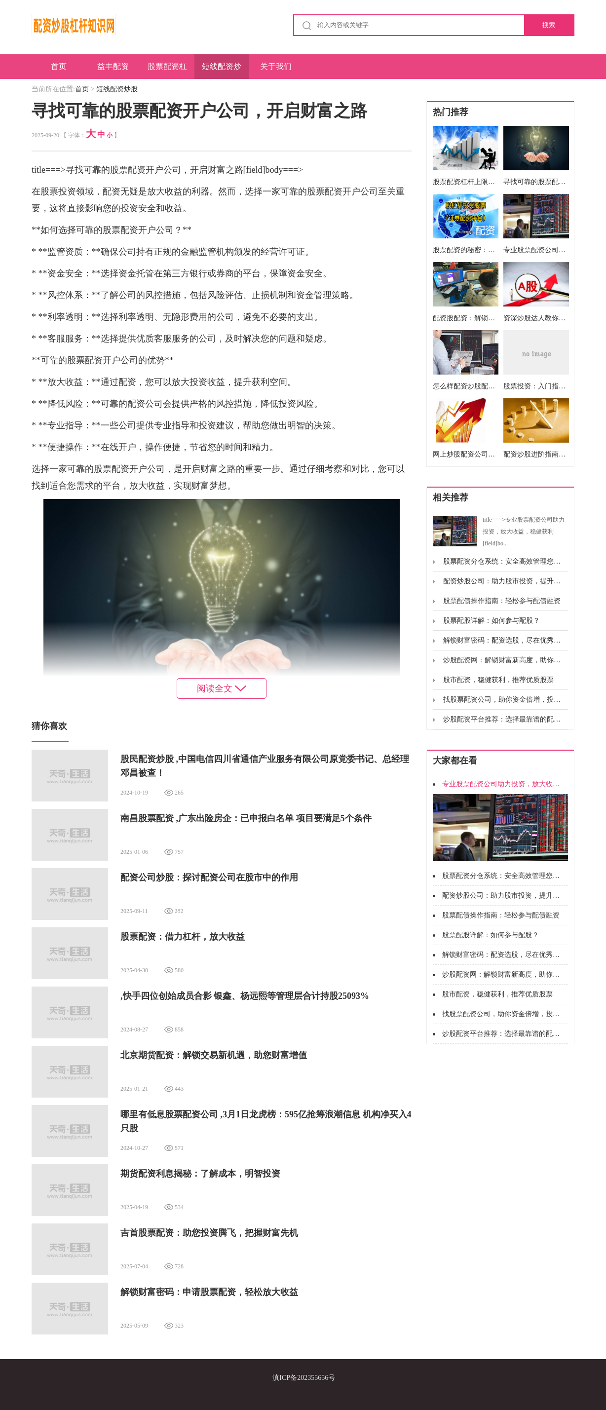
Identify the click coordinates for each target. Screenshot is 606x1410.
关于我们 (276, 66)
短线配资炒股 (221, 70)
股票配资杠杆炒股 (167, 70)
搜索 (548, 25)
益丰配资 (113, 66)
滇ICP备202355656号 (303, 1377)
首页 (59, 66)
